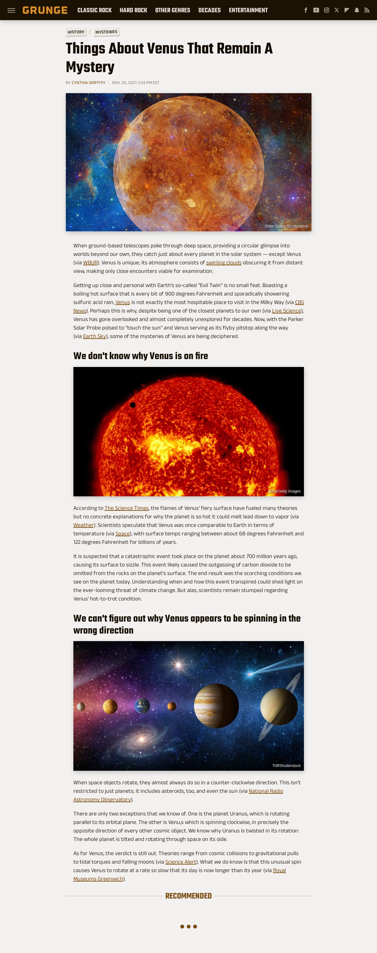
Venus (123, 302)
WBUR (90, 262)
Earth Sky (94, 336)
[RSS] (366, 10)
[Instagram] (326, 10)
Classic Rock (94, 10)
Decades (209, 10)
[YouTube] (316, 10)
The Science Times (127, 508)
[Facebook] (305, 10)
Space (123, 533)
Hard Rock (133, 10)
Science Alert (180, 862)
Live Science (286, 310)
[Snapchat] (356, 10)
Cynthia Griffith (88, 82)
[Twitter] (336, 10)
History (75, 31)
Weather (83, 525)
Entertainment (248, 10)
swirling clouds (224, 262)
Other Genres (172, 10)
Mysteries (106, 32)
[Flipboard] (346, 10)
